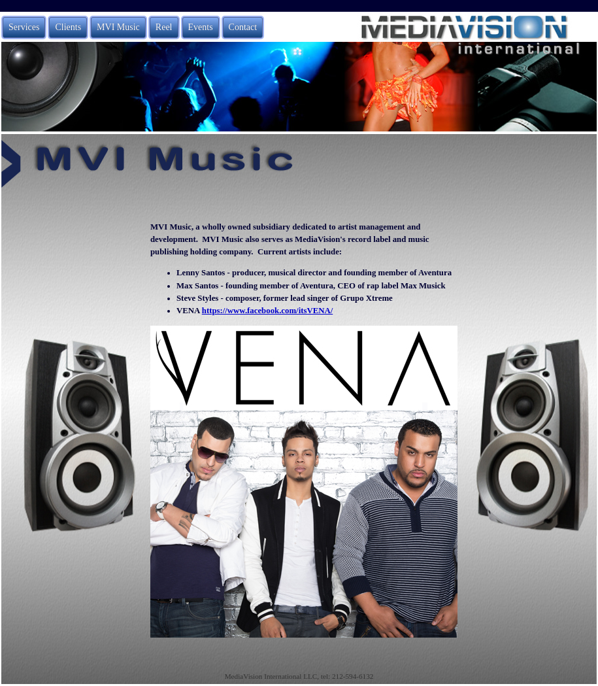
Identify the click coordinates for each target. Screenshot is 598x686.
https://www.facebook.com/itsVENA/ (267, 310)
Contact (243, 27)
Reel (164, 27)
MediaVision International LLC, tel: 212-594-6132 (299, 676)
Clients (68, 27)
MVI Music (118, 27)
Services (23, 27)
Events (200, 27)
